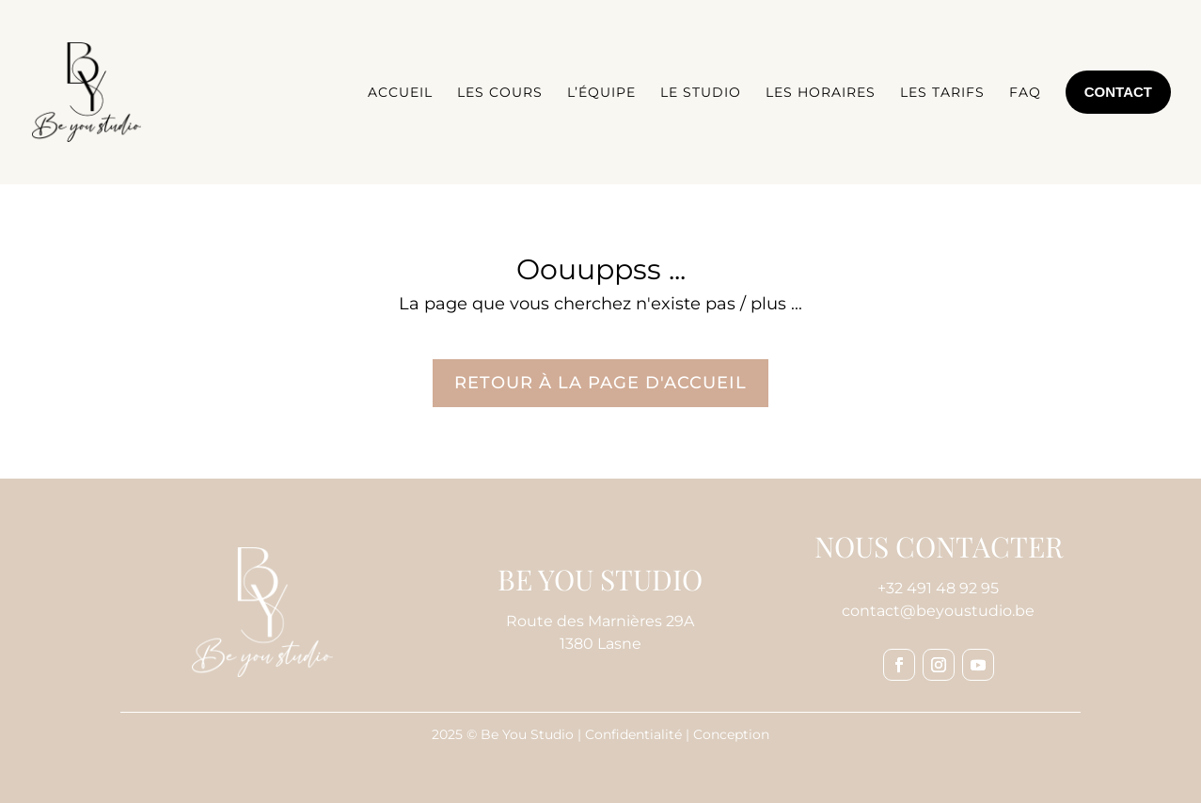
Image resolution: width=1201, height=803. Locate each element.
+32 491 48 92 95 (938, 588)
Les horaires (821, 92)
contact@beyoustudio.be (938, 611)
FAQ (1025, 92)
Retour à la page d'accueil (600, 382)
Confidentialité (633, 734)
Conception (731, 734)
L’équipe (601, 92)
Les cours (500, 92)
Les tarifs (942, 92)
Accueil (400, 92)
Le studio (700, 92)
